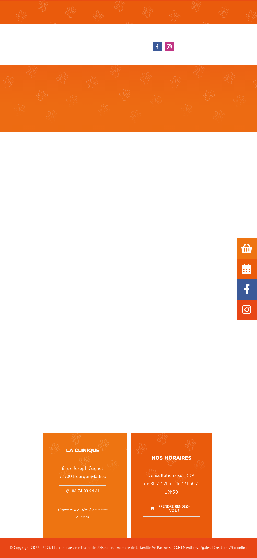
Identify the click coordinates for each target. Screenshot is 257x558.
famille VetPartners (156, 547)
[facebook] (157, 46)
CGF (177, 547)
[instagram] (169, 46)
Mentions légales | (198, 547)
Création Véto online (230, 547)
